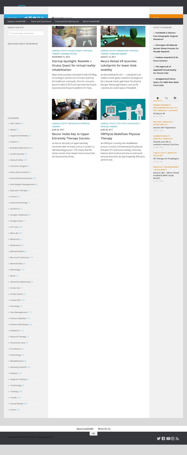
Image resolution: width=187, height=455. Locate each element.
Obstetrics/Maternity (20, 292)
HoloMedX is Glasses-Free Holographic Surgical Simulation (165, 46)
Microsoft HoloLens (19, 267)
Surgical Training (18, 389)
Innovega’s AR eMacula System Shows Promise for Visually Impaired (166, 58)
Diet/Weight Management (22, 194)
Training (14, 401)
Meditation (15, 255)
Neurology (123, 61)
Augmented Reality (19, 146)
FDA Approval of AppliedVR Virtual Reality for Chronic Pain (164, 80)
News (12, 286)
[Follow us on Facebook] (30, 28)
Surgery (13, 383)
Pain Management (18, 322)
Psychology (15, 365)
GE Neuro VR (159, 123)
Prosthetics (15, 359)
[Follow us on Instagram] (38, 28)
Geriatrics (14, 219)
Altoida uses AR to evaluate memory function (166, 153)
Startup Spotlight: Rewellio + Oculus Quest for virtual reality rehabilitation (73, 75)
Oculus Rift (133, 134)
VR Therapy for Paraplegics (166, 169)
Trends (13, 408)
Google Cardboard (19, 225)
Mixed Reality (16, 274)
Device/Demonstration (21, 188)
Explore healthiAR (17, 21)
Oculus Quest (76, 61)
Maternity (14, 249)
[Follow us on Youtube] (34, 28)
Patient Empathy (18, 328)
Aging (13, 140)
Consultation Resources (67, 21)
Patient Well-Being (19, 334)
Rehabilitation (69, 64)
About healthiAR (91, 21)
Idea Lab (14, 243)
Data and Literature (41, 21)
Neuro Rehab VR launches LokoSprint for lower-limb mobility (119, 75)
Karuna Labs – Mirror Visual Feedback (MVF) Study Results (166, 186)
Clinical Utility (59, 61)
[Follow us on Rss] (42, 28)
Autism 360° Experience (164, 138)
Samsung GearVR (118, 64)
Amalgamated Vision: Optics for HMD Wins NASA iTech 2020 (166, 92)
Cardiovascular (17, 164)
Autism (13, 152)
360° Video (15, 133)
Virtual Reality (16, 414)
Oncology (14, 316)
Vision (13, 420)
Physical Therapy (109, 137)
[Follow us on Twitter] (26, 28)
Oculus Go (15, 298)
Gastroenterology (18, 213)
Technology (15, 395)
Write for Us (104, 439)
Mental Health (17, 261)
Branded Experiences (20, 158)
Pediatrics (15, 341)
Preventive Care (17, 353)
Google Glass (16, 231)
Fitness (13, 207)
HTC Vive (122, 134)
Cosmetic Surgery (18, 176)
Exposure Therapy (18, 200)
